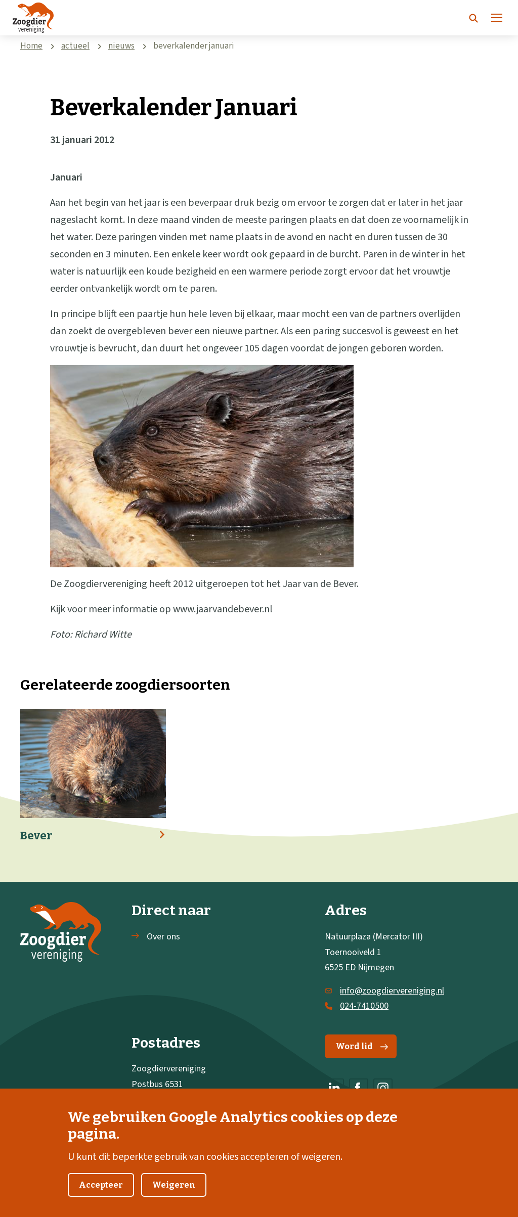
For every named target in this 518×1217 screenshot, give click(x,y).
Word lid (362, 1046)
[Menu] (496, 17)
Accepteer (101, 1197)
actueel (75, 46)
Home (31, 46)
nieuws (121, 46)
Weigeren (173, 1197)
